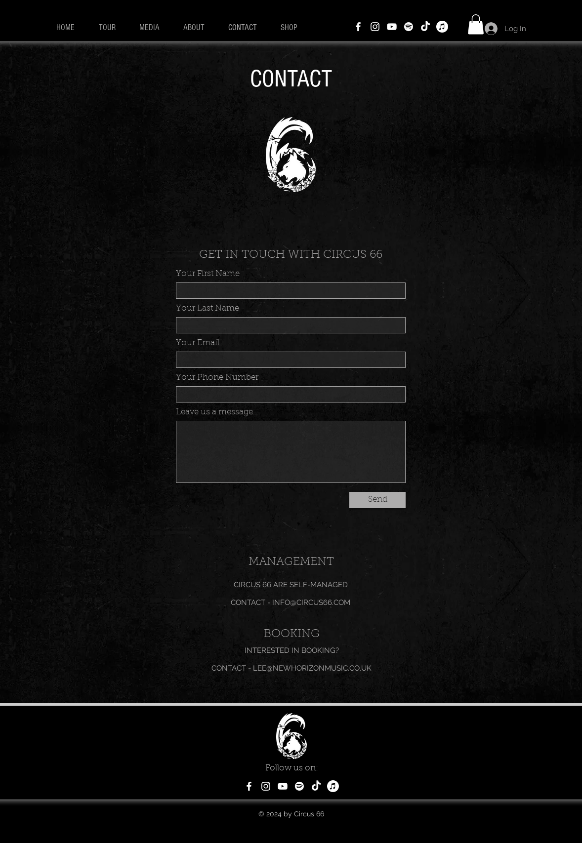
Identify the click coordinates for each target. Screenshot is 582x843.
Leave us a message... (217, 412)
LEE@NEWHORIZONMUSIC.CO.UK (312, 668)
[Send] (377, 500)
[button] (475, 24)
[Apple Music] (442, 27)
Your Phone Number (217, 377)
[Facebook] (358, 27)
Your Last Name (207, 308)
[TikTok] (425, 27)
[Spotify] (409, 27)
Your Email (197, 343)
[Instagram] (375, 27)
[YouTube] (392, 27)
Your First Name (208, 274)
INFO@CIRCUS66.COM (311, 602)
